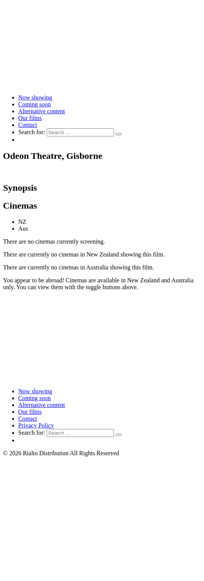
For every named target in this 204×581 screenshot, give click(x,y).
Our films (30, 118)
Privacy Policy (36, 425)
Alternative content (41, 111)
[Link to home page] (102, 84)
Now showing (35, 97)
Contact (27, 125)
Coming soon (34, 104)
